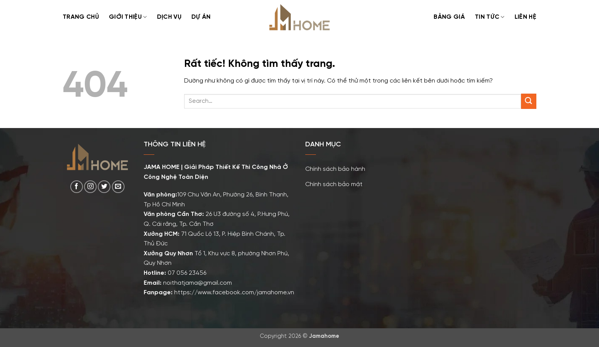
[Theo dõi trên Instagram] (90, 186)
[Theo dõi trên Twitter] (104, 186)
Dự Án (201, 17)
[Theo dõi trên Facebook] (76, 186)
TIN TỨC (490, 17)
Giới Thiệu (128, 17)
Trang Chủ (81, 17)
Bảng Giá (449, 17)
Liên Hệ (525, 17)
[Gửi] (528, 101)
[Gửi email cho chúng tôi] (118, 186)
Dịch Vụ (169, 17)
